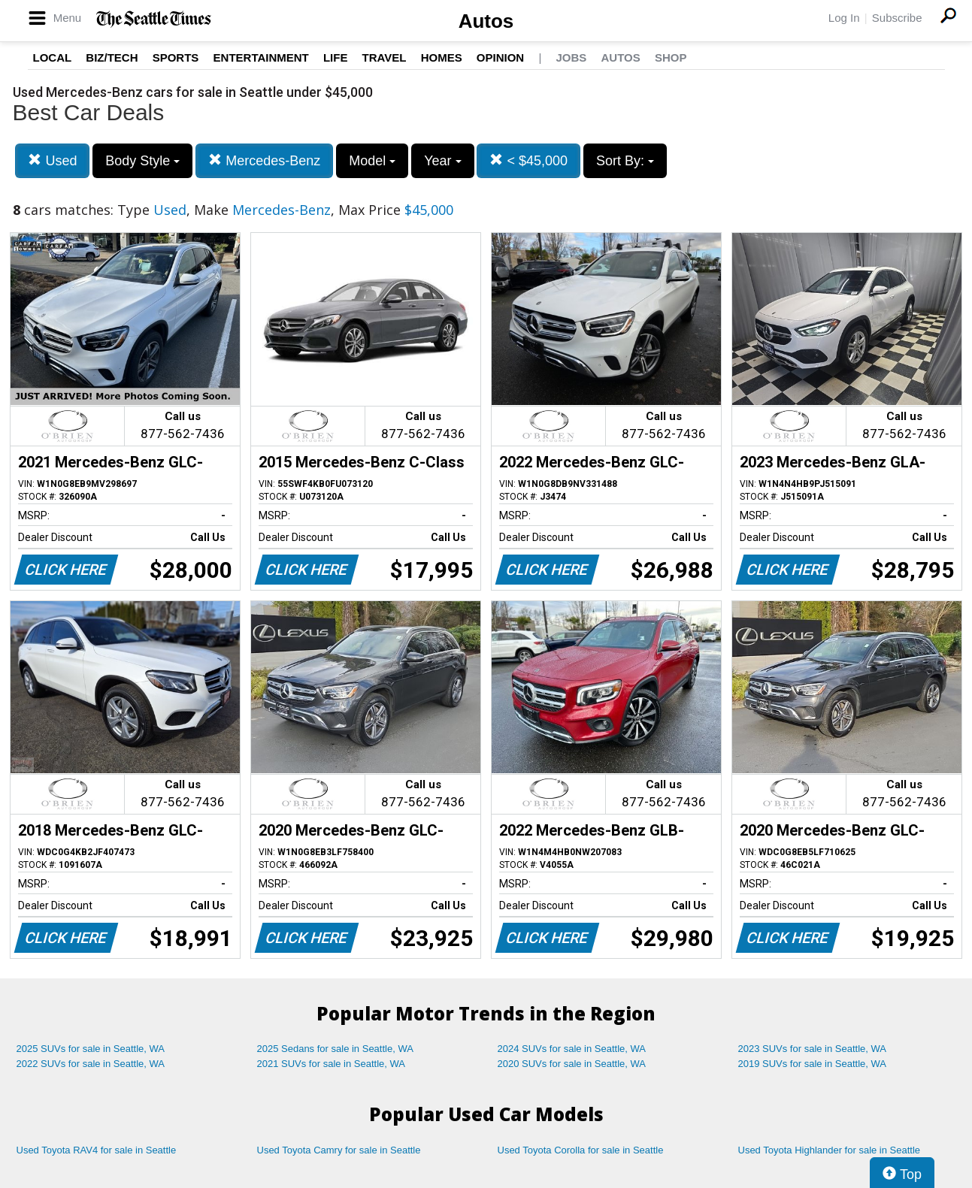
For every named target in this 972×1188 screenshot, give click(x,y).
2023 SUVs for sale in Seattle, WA (812, 1048)
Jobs (571, 57)
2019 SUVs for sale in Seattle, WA (812, 1063)
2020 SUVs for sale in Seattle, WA (572, 1063)
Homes (441, 57)
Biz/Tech (112, 57)
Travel (384, 57)
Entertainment (261, 57)
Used (52, 160)
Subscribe (897, 17)
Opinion (500, 57)
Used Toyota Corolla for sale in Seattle (581, 1150)
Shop (671, 57)
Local (52, 57)
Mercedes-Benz (264, 160)
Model (372, 160)
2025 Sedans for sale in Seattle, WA (335, 1048)
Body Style (142, 160)
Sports (176, 57)
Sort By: (625, 160)
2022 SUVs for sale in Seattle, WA (91, 1063)
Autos (486, 21)
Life (335, 57)
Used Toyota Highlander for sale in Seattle (829, 1150)
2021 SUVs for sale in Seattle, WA (331, 1063)
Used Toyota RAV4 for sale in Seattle (97, 1150)
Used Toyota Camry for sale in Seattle (339, 1150)
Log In (844, 17)
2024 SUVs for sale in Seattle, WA (572, 1048)
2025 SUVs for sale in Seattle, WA (91, 1048)
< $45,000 (528, 160)
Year (442, 160)
